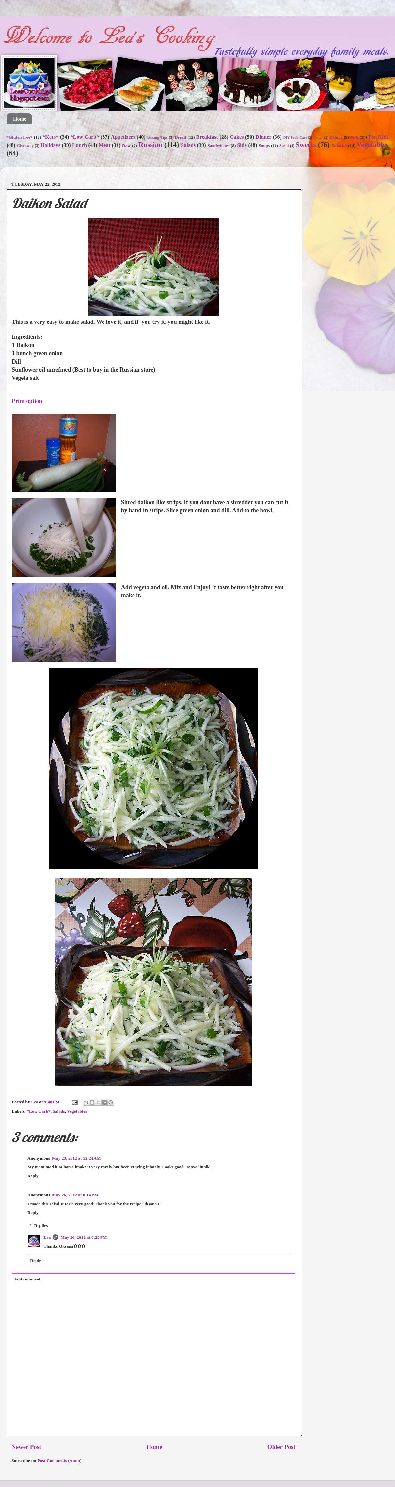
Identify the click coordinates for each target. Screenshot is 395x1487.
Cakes (237, 137)
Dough (318, 137)
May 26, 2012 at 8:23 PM (83, 1237)
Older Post (281, 1446)
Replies (41, 1225)
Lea (47, 1237)
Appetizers (123, 137)
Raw (126, 145)
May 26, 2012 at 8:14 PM (75, 1195)
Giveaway (25, 145)
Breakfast (207, 137)
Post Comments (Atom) (60, 1460)
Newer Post (26, 1446)
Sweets (305, 145)
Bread (180, 137)
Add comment (27, 1279)
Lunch (79, 145)
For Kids (378, 137)
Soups (264, 145)
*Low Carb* (85, 137)
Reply (33, 1175)
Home (19, 119)
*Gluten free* (19, 137)
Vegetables (373, 145)
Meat (104, 145)
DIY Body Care (295, 137)
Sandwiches (218, 145)
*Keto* (50, 137)
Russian (150, 145)
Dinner (264, 137)
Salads (188, 145)
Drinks (335, 137)
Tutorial (339, 145)
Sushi (284, 145)
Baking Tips (157, 137)
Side (242, 145)
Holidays (50, 145)
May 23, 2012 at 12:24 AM (76, 1158)
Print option (27, 401)
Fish (354, 137)
